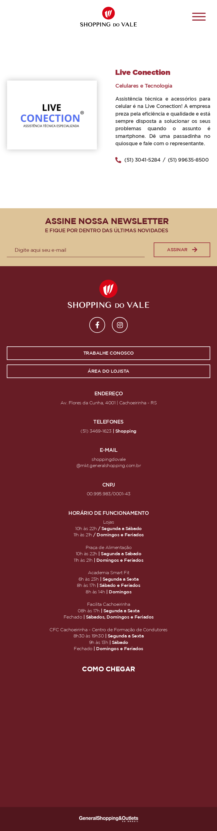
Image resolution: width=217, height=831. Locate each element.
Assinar (182, 250)
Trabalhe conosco (108, 353)
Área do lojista (108, 371)
